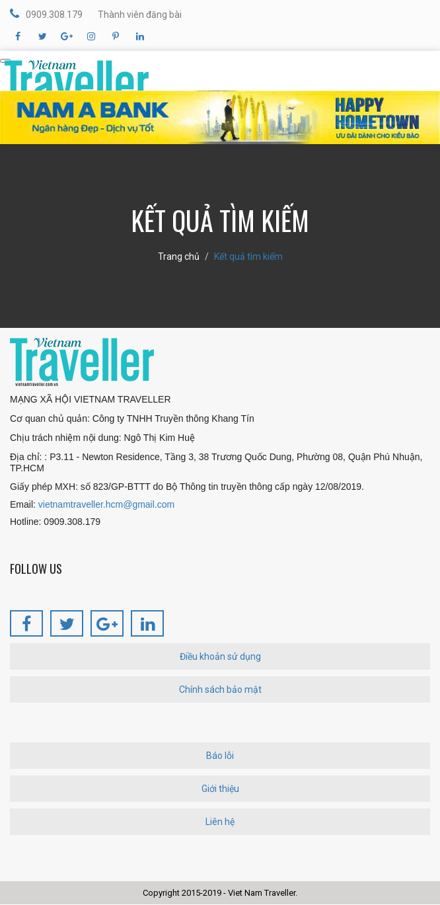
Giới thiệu (220, 788)
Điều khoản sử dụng (220, 656)
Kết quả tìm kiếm (248, 256)
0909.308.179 (46, 14)
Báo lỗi (220, 755)
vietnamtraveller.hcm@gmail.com (106, 504)
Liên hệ (220, 821)
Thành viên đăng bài (140, 14)
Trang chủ (179, 256)
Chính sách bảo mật (220, 689)
